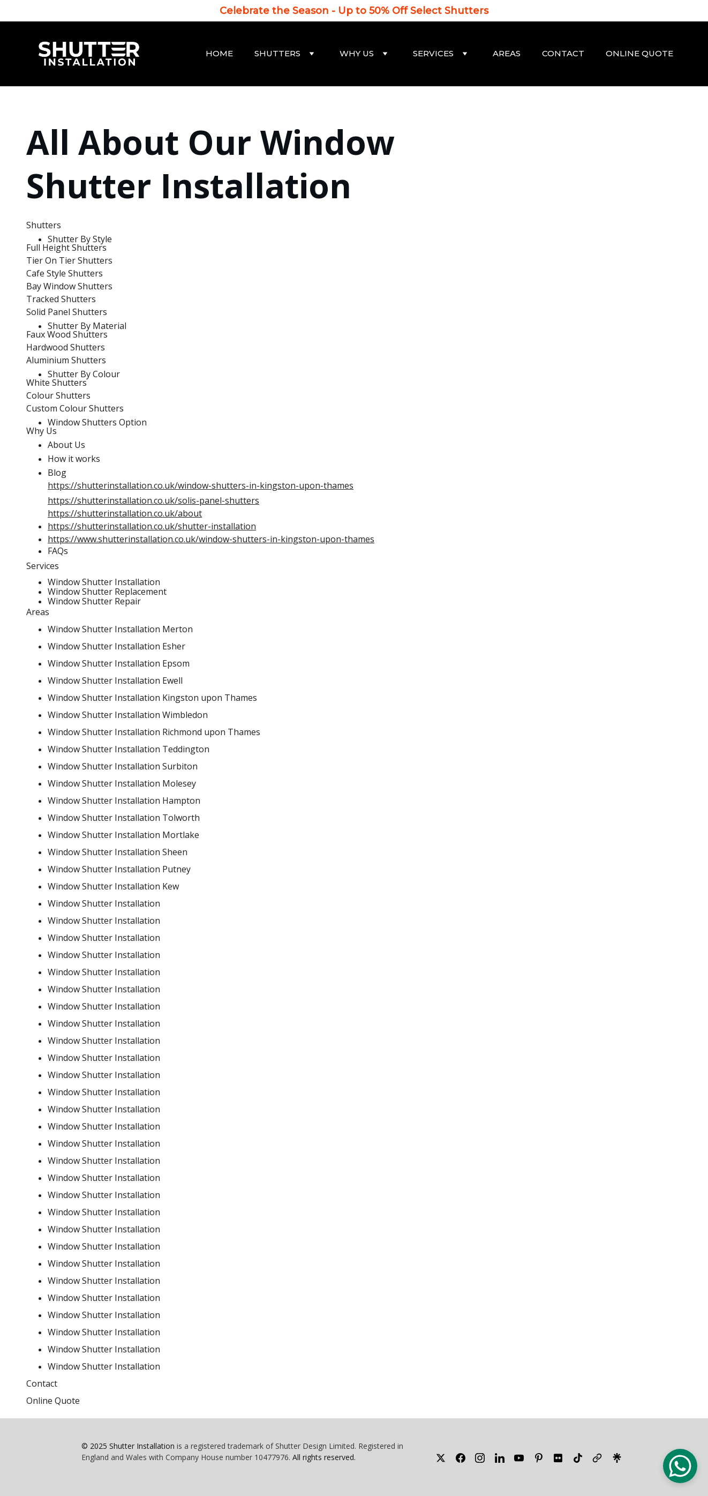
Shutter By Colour (84, 374)
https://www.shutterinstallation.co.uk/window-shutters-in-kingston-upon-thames (211, 539)
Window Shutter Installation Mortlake (123, 835)
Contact (563, 53)
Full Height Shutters (66, 247)
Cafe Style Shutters (64, 273)
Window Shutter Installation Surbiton (123, 766)
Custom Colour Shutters (75, 408)
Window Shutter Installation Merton (120, 629)
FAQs (58, 551)
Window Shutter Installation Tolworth (124, 818)
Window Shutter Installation (214, 163)
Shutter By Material (87, 326)
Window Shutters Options (185, 1480)
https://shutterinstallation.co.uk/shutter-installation (152, 526)
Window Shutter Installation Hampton (124, 800)
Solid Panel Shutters (66, 312)
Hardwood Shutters (65, 347)
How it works (74, 459)
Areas (507, 53)
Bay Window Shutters (69, 286)
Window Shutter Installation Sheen (117, 852)
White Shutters (56, 382)
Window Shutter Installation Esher (116, 646)
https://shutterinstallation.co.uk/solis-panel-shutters (153, 500)
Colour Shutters (58, 395)
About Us (66, 445)
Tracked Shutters (61, 299)
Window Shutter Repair (94, 601)
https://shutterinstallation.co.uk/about (125, 513)
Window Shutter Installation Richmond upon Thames (154, 732)
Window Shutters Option (97, 422)
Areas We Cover (298, 1481)
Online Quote (639, 53)
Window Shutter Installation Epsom (119, 663)
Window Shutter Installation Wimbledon (128, 715)
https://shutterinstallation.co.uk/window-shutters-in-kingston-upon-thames (200, 485)
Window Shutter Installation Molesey (122, 783)
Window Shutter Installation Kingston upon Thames (152, 698)
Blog (57, 472)
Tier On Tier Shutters (69, 260)
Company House (194, 1457)
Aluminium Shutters (66, 360)
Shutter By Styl (77, 239)
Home (219, 53)
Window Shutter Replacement (107, 591)
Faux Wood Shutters (67, 334)
